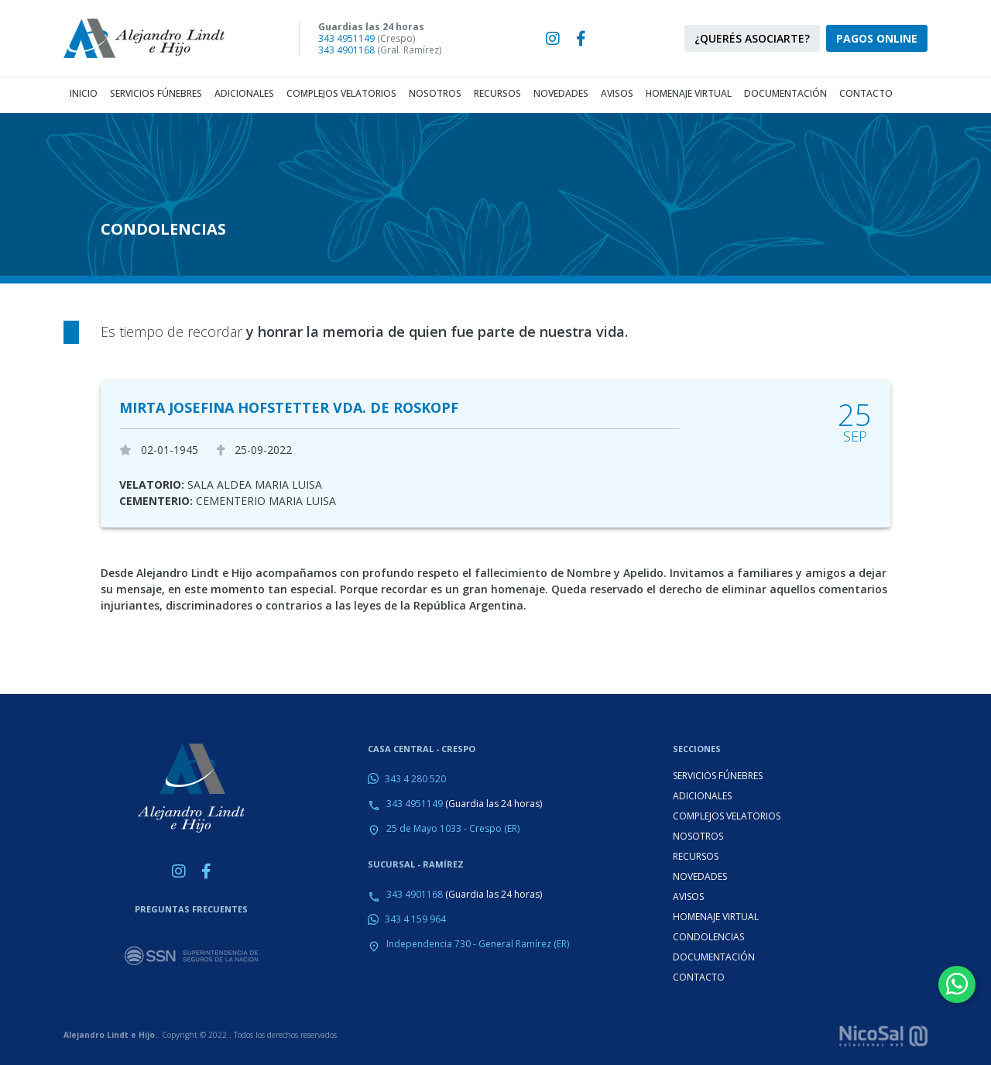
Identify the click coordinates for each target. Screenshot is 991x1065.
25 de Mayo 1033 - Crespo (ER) (453, 828)
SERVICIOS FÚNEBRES (718, 775)
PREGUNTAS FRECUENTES (191, 909)
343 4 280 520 (415, 778)
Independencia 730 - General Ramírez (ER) (477, 943)
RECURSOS (695, 856)
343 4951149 (346, 38)
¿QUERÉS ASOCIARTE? (752, 38)
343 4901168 (346, 50)
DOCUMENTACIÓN (714, 957)
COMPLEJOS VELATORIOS (726, 816)
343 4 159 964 (415, 919)
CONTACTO (699, 977)
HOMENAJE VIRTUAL (716, 916)
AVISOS (688, 896)
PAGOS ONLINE (876, 38)
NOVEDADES (700, 876)
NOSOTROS (698, 836)
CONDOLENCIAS (708, 936)
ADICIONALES (702, 795)
